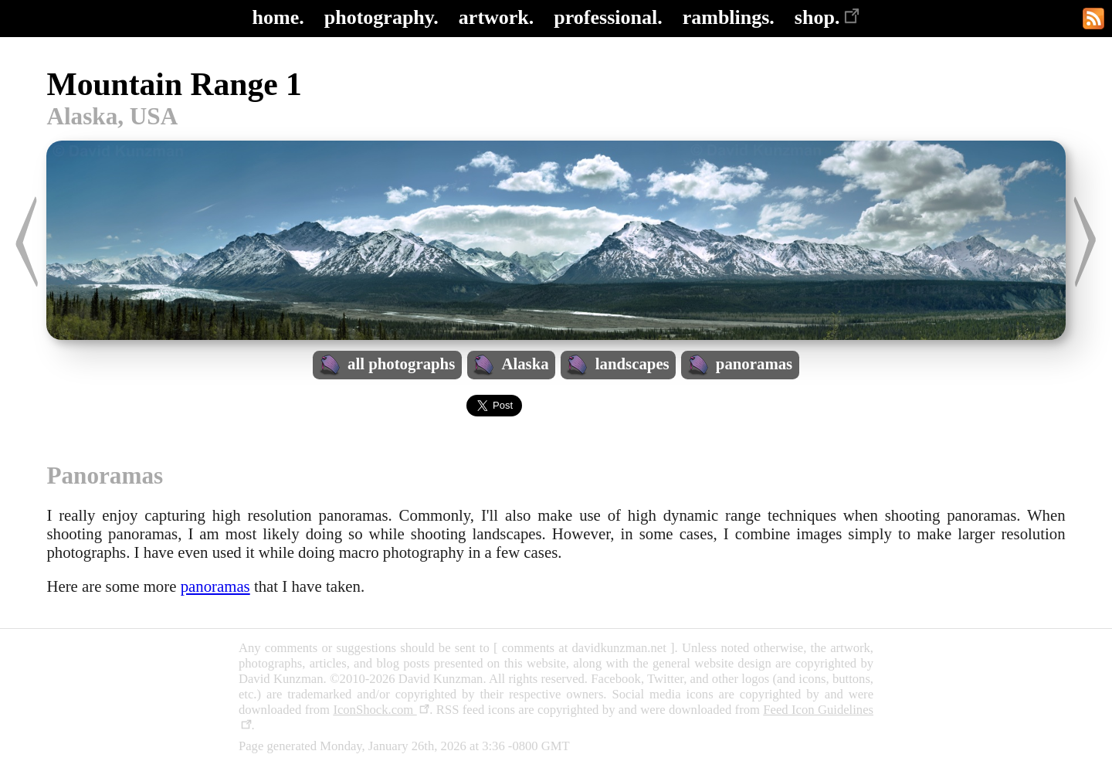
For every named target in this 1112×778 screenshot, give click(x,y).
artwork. (496, 17)
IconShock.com (381, 709)
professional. (608, 17)
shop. (827, 17)
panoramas (215, 586)
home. (278, 17)
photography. (381, 17)
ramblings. (729, 17)
